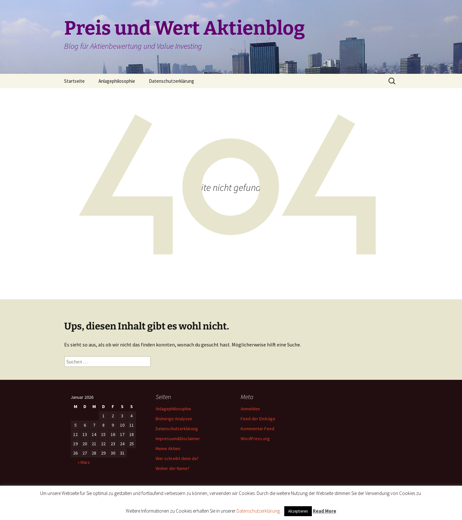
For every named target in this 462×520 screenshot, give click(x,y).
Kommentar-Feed (257, 428)
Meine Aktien (168, 448)
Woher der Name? (173, 468)
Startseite (74, 81)
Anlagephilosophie (116, 81)
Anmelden (250, 409)
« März (84, 462)
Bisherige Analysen (174, 419)
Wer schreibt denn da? (177, 458)
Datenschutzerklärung (171, 81)
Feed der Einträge (258, 419)
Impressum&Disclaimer (178, 438)
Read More (324, 511)
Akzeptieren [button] (298, 511)
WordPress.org (255, 438)
